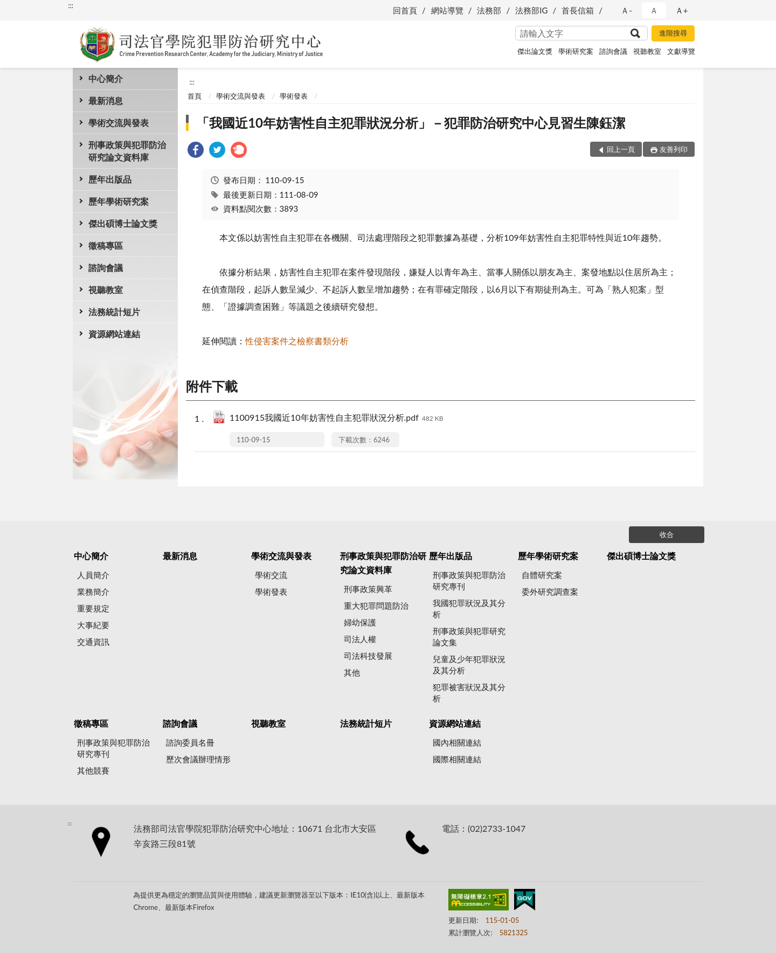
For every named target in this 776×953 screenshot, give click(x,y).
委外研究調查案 (550, 591)
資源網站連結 (114, 334)
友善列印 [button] (674, 149)
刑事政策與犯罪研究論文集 (469, 636)
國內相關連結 (457, 742)
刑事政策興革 (368, 589)
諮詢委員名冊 (190, 742)
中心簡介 (105, 78)
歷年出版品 (109, 179)
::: (70, 5)
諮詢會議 (613, 51)
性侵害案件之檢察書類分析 (297, 341)
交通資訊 (93, 641)
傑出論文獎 (534, 51)
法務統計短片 (114, 312)
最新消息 (105, 100)
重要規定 (93, 608)
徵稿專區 (105, 245)
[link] (196, 151)
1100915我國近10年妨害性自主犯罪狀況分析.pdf (337, 418)
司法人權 (360, 639)
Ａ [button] (654, 10)
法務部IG (531, 10)
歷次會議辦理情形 (198, 759)
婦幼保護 (360, 622)
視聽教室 (647, 51)
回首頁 (405, 10)
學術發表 (294, 96)
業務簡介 (93, 591)
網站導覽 (447, 10)
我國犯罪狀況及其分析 (469, 608)
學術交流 (271, 575)
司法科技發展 (368, 655)
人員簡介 (93, 575)
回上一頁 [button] (621, 149)
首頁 (195, 96)
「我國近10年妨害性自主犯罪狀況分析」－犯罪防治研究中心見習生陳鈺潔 (410, 122)
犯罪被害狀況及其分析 (469, 692)
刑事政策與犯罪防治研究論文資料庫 (127, 151)
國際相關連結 (457, 759)
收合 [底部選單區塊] (667, 534)
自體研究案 (542, 575)
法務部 (489, 10)
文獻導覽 (681, 51)
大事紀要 (93, 625)
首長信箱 (578, 10)
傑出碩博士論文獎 (122, 223)
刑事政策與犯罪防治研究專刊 (469, 580)
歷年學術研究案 (118, 201)
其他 (352, 672)
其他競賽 (93, 770)
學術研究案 (575, 51)
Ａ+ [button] (681, 10)
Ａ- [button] (626, 10)
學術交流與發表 (118, 122)
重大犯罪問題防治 (376, 605)
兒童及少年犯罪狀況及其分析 (469, 664)
